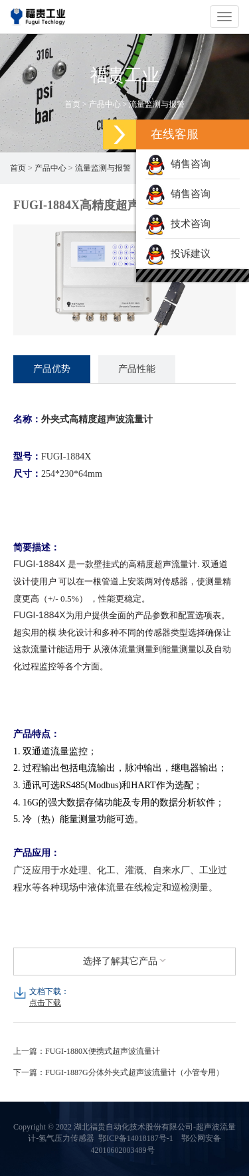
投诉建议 (177, 253)
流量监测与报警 (157, 104)
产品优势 (51, 369)
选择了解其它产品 (125, 961)
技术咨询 (177, 223)
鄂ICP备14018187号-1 (135, 1138)
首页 (72, 104)
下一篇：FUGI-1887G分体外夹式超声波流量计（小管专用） (118, 1072)
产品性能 (136, 369)
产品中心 (105, 104)
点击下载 (45, 1002)
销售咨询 (177, 164)
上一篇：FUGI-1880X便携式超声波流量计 (86, 1051)
